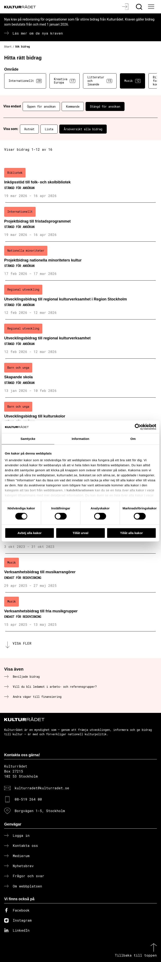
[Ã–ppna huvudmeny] (151, 7)
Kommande (72, 106)
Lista (49, 129)
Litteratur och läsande (99, 80)
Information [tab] (80, 438)
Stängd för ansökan (105, 106)
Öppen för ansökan (41, 106)
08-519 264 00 (28, 799)
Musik (132, 81)
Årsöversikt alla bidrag (83, 129)
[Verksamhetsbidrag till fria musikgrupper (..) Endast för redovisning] (80, 611)
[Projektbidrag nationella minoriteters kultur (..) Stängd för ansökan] (80, 261)
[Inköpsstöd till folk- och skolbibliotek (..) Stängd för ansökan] (80, 183)
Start (8, 46)
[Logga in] (126, 6)
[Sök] (139, 6)
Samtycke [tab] (28, 438)
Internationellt (25, 81)
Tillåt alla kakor (131, 532)
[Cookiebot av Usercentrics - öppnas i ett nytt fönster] (137, 427)
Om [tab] (133, 438)
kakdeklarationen (80, 490)
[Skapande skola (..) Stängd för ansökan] (80, 378)
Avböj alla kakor (30, 532)
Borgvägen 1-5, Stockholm (40, 811)
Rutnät (29, 129)
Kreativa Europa (64, 81)
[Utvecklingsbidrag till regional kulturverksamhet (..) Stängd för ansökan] (80, 338)
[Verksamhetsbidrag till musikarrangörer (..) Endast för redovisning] (80, 573)
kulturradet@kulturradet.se (42, 788)
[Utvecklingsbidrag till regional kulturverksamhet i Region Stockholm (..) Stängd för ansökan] (80, 300)
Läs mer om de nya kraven (38, 33)
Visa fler (22, 643)
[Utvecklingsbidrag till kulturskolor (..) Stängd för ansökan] (80, 417)
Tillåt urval (80, 532)
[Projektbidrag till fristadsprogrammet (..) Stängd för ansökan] (80, 222)
